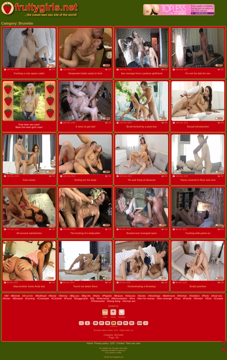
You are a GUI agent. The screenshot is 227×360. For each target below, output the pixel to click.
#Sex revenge (164, 298)
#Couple (218, 298)
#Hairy (96, 296)
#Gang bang (113, 301)
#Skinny (63, 296)
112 (140, 323)
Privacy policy (101, 343)
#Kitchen (182, 296)
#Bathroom (169, 296)
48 (107, 323)
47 (101, 323)
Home (90, 343)
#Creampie (43, 298)
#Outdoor (194, 296)
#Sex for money (146, 298)
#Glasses (130, 296)
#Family (187, 298)
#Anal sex (216, 296)
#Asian (6, 298)
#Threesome (98, 301)
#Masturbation (119, 298)
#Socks (142, 296)
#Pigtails (107, 296)
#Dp (92, 298)
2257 (113, 343)
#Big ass (74, 296)
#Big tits (86, 296)
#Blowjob (17, 298)
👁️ (113, 311)
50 (119, 323)
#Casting (30, 298)
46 (95, 323)
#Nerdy (52, 296)
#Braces (118, 296)
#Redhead (40, 296)
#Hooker (198, 298)
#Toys (177, 298)
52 (131, 323)
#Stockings (154, 296)
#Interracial (103, 298)
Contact (121, 343)
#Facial (68, 298)
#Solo (208, 298)
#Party (205, 296)
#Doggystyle (81, 298)
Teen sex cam (133, 343)
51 (125, 323)
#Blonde (15, 296)
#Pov (132, 298)
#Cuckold (56, 298)
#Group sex (129, 301)
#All (6, 296)
